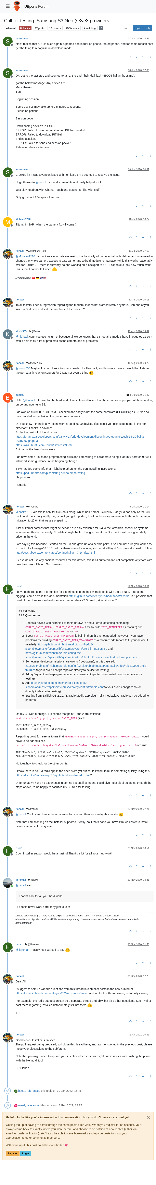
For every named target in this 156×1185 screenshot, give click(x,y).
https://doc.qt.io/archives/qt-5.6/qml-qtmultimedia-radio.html (53, 775)
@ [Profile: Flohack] (22, 336)
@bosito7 (33, 506)
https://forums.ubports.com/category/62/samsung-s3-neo (51, 993)
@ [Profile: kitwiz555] (23, 368)
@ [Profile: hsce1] (41, 182)
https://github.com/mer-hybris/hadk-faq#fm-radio (99, 596)
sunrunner (22, 38)
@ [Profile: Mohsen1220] (25, 256)
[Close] (148, 1117)
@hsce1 (32, 809)
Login (25, 1153)
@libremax (32, 944)
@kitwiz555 (34, 363)
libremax (21, 879)
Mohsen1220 (23, 219)
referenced (33, 1090)
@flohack (35, 331)
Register (13, 1153)
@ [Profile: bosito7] (22, 512)
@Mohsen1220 (36, 251)
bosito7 (20, 395)
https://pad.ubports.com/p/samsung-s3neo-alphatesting (50, 473)
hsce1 (19, 586)
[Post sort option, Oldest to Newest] (126, 28)
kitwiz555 (21, 331)
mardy (22, 1105)
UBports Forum (36, 6)
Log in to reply (142, 28)
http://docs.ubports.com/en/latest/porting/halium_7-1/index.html (55, 552)
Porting (25, 28)
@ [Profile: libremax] (22, 949)
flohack (20, 250)
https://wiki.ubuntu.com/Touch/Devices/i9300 (44, 445)
